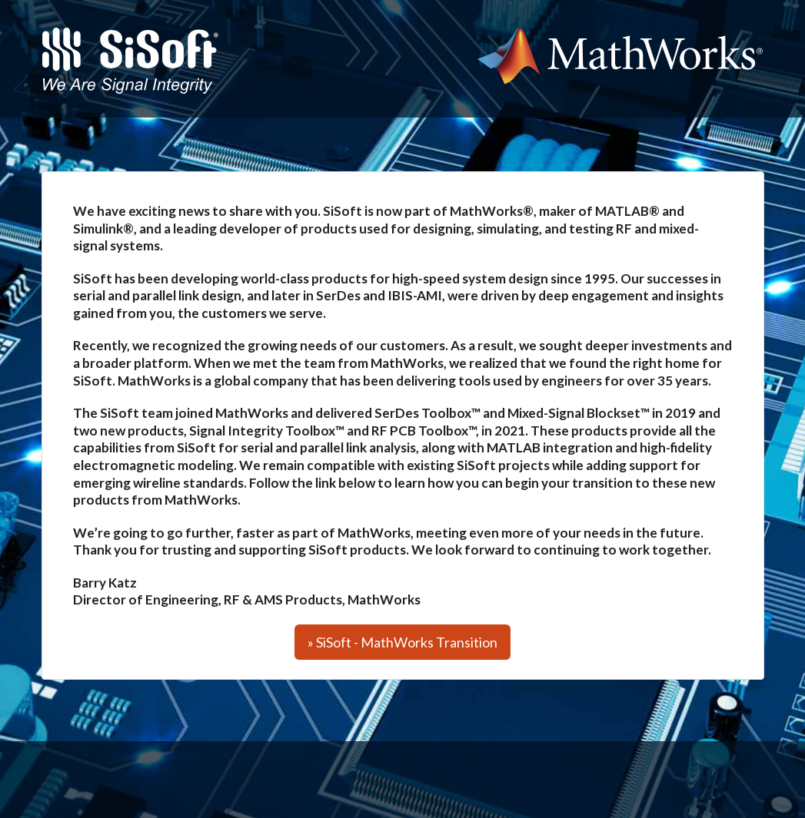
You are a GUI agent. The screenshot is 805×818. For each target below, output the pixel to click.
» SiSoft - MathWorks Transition (402, 642)
